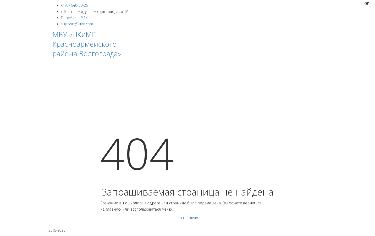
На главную (187, 218)
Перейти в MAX (74, 18)
